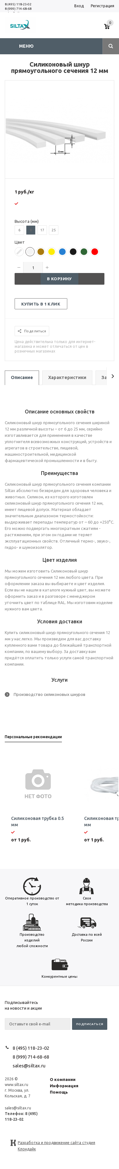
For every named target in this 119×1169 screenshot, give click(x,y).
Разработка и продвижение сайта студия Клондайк (56, 1143)
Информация (64, 1085)
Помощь (59, 1092)
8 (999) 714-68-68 (18, 8)
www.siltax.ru (16, 1085)
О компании (63, 1079)
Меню (26, 46)
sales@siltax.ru (29, 1065)
